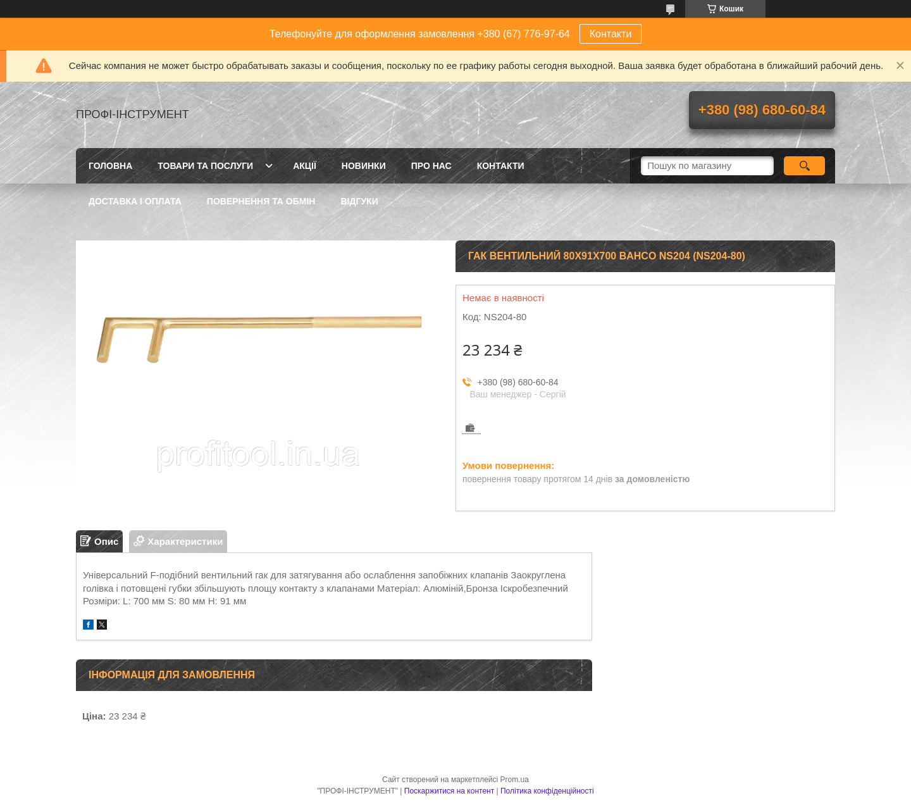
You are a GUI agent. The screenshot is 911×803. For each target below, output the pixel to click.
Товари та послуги (205, 166)
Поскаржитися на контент (449, 791)
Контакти (611, 33)
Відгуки (359, 201)
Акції (304, 166)
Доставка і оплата (135, 201)
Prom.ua (514, 779)
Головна (110, 166)
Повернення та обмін (261, 201)
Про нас (431, 166)
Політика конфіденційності (547, 791)
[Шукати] (804, 165)
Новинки (364, 166)
